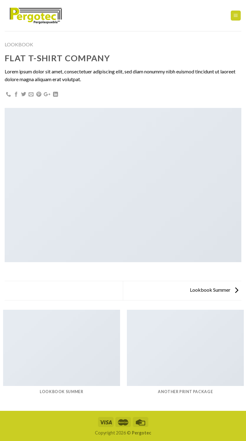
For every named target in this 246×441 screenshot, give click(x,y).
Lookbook (19, 44)
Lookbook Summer (214, 290)
